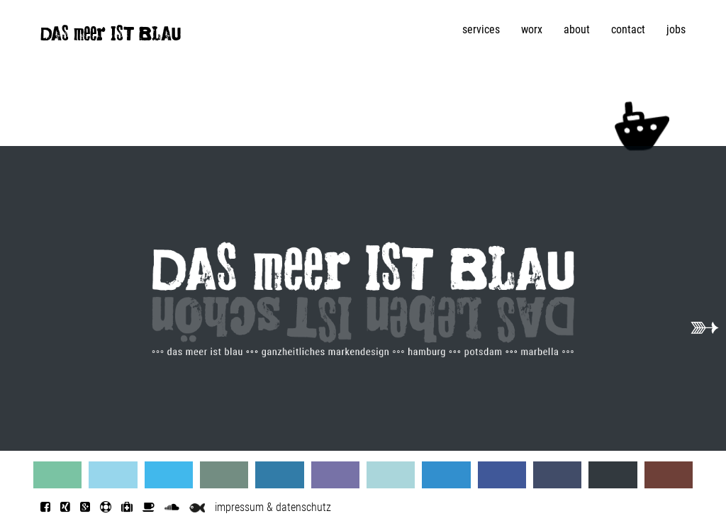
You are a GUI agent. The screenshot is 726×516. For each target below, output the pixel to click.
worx (531, 29)
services (481, 29)
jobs (676, 29)
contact (628, 29)
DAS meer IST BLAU (110, 37)
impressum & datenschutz (273, 507)
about (577, 29)
